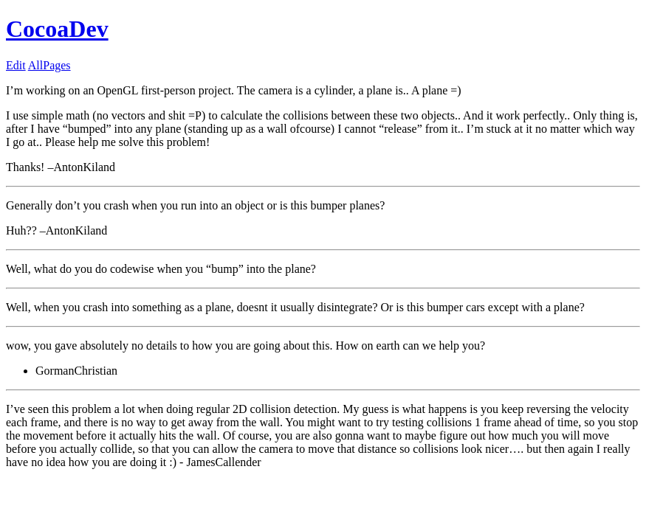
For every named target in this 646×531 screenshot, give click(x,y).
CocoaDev (57, 28)
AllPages (49, 65)
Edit (16, 65)
